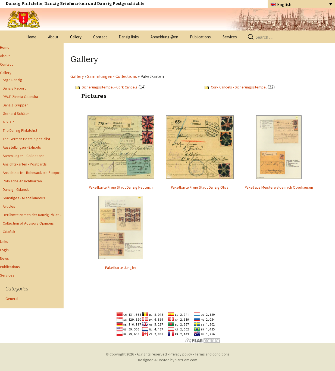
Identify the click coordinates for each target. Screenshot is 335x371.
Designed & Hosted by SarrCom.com (167, 359)
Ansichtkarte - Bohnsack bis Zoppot (32, 172)
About (53, 36)
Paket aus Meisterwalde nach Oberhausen (279, 187)
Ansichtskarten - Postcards (25, 164)
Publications (200, 36)
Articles (9, 206)
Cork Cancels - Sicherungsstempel (239, 87)
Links (4, 241)
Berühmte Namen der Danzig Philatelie (33, 214)
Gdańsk (9, 231)
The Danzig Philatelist (20, 130)
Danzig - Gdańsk (16, 189)
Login (4, 249)
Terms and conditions (212, 354)
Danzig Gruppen (16, 105)
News (4, 258)
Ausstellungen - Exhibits (22, 147)
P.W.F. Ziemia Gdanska (20, 96)
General (11, 298)
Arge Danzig (12, 79)
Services (230, 36)
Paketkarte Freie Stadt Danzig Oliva (199, 187)
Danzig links (129, 36)
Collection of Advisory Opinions (28, 223)
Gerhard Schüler (16, 113)
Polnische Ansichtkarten (22, 181)
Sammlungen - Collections (24, 155)
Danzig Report (14, 88)
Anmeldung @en (164, 36)
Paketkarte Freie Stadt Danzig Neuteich (121, 187)
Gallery (76, 36)
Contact (100, 36)
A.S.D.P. (8, 121)
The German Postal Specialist (26, 138)
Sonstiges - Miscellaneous (24, 197)
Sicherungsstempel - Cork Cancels (109, 87)
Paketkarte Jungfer (121, 267)
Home (31, 36)
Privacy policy (181, 354)
